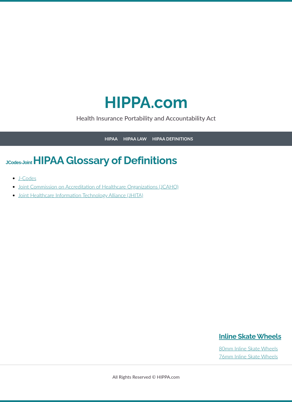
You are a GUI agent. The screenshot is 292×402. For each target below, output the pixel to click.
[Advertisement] (146, 53)
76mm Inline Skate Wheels (248, 356)
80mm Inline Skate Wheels (248, 348)
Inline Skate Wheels (250, 336)
